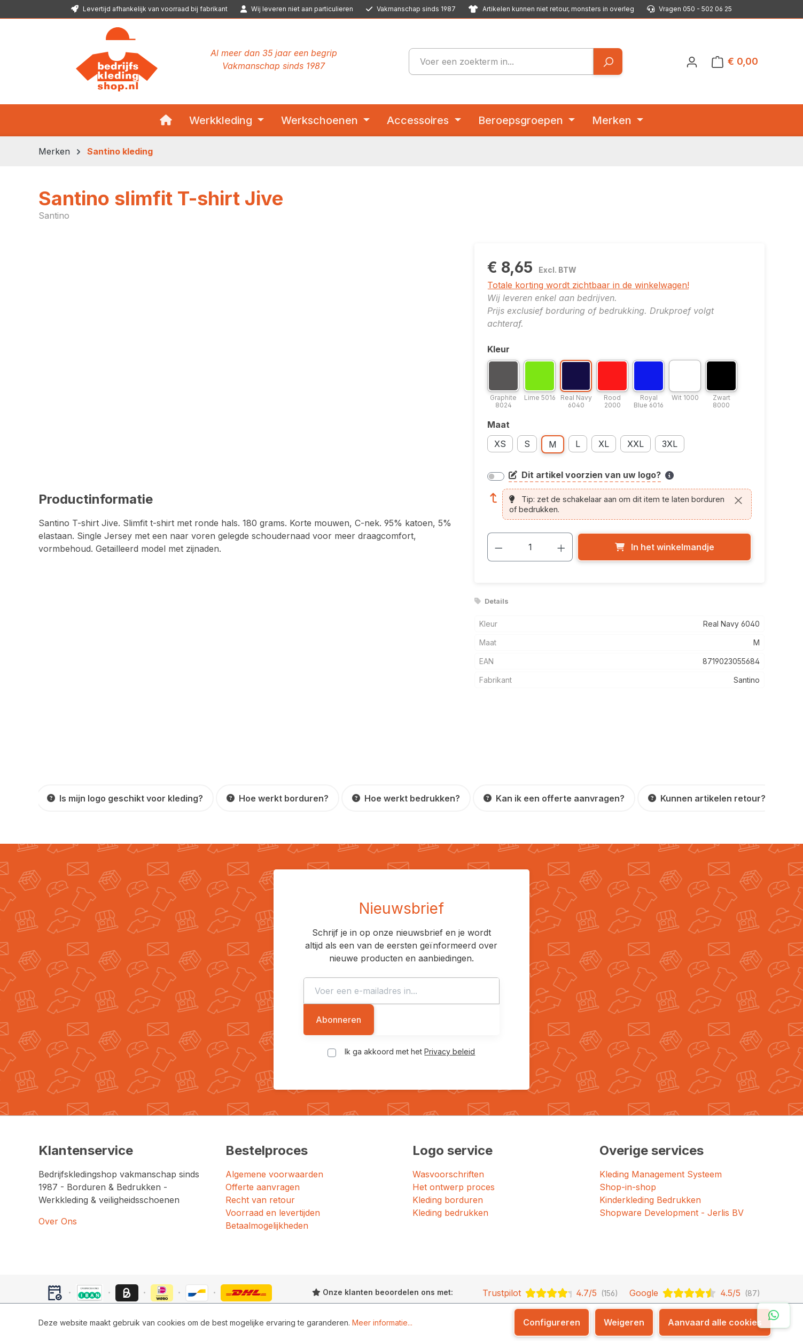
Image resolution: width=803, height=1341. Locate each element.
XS (500, 443)
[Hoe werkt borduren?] (277, 798)
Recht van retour (260, 1160)
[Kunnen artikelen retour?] (707, 798)
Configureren (551, 1322)
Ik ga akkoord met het (410, 1011)
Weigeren (624, 1322)
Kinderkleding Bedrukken (650, 1160)
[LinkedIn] (619, 1287)
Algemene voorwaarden (274, 1134)
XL (603, 443)
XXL (635, 443)
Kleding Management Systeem (660, 1134)
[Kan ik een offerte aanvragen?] (554, 798)
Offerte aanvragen (262, 1147)
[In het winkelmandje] (664, 547)
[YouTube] (632, 1287)
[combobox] (501, 61)
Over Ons (57, 1181)
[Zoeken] (607, 61)
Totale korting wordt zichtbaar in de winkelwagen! (588, 285)
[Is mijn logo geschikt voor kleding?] (125, 798)
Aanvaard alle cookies (715, 1322)
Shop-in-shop (627, 1147)
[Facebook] (597, 1287)
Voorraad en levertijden (272, 1173)
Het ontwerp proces (453, 1147)
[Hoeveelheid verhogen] (561, 547)
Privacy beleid (449, 1011)
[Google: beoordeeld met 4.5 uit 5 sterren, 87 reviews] (694, 1253)
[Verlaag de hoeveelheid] (498, 547)
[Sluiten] (738, 500)
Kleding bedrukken (450, 1173)
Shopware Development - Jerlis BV (671, 1173)
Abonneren (576, 980)
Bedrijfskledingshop (111, 1286)
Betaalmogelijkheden (266, 1186)
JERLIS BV (350, 1286)
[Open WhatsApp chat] (773, 1315)
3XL (669, 443)
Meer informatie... (382, 1322)
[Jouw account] (692, 61)
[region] (246, 358)
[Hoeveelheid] (530, 547)
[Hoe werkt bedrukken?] (406, 798)
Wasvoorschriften (448, 1134)
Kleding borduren (447, 1160)
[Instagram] (608, 1287)
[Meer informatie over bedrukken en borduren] (669, 475)
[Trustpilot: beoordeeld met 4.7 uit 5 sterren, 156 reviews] (550, 1253)
